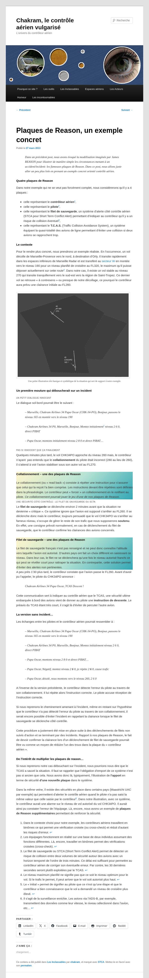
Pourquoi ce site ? (27, 89)
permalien (26, 965)
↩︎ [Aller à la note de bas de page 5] (33, 893)
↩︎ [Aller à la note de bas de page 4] (118, 879)
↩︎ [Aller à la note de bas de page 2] (55, 846)
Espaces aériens (94, 89)
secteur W (108, 261)
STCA (101, 962)
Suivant (127, 110)
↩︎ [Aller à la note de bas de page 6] (32, 908)
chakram (75, 962)
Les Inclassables (69, 89)
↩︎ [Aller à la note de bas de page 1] (51, 832)
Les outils (49, 89)
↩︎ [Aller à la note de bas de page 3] (86, 870)
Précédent (23, 110)
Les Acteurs (116, 89)
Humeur (21, 97)
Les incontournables (43, 97)
